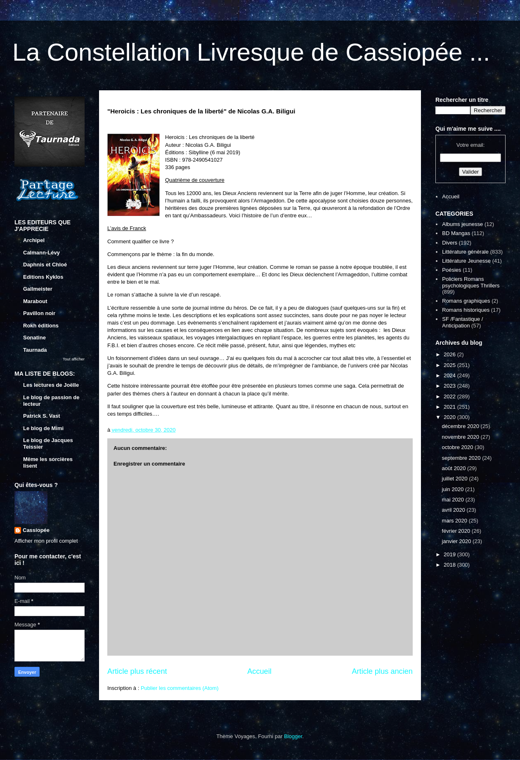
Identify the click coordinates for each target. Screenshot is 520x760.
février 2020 (457, 531)
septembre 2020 (462, 458)
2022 (450, 396)
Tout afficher (74, 359)
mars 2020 (455, 521)
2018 (450, 565)
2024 (450, 375)
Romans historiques (465, 310)
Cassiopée (36, 530)
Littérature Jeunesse (466, 261)
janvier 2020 (457, 541)
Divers (449, 243)
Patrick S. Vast (41, 416)
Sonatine (34, 337)
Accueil (259, 671)
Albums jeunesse (462, 224)
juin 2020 (453, 489)
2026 (450, 354)
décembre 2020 (461, 426)
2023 (450, 386)
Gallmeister (37, 289)
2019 (450, 554)
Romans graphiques (466, 301)
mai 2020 (454, 499)
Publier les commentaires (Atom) (180, 688)
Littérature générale (465, 252)
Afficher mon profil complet (46, 541)
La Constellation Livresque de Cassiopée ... (251, 52)
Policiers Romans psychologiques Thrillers (470, 282)
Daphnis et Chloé (45, 264)
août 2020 (454, 468)
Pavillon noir (39, 313)
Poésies (451, 270)
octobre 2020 (458, 447)
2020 (450, 417)
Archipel (34, 240)
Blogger (293, 736)
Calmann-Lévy (41, 252)
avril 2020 (454, 510)
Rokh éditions (41, 325)
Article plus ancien (382, 671)
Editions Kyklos (43, 277)
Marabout (35, 301)
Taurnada (35, 350)
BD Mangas (456, 233)
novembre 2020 (461, 437)
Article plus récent (137, 671)
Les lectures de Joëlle (51, 385)
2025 (450, 365)
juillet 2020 (455, 478)
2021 (450, 407)
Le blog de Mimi (43, 428)
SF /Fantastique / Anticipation (462, 322)
